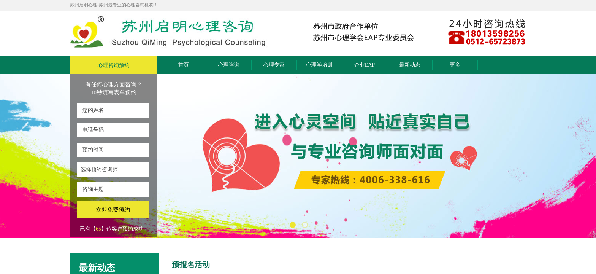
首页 (183, 65)
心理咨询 (228, 65)
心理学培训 (319, 65)
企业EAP (364, 65)
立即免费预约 (113, 210)
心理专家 (274, 65)
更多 (455, 65)
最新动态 (409, 65)
